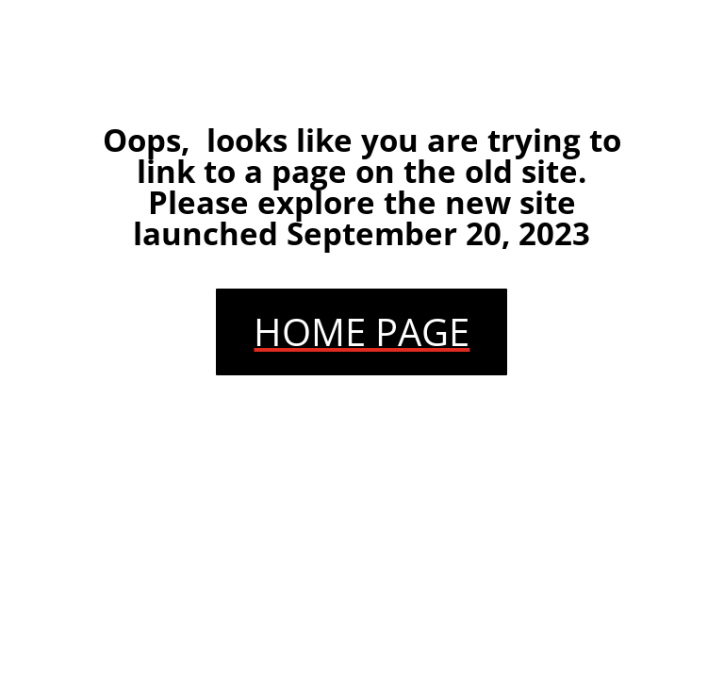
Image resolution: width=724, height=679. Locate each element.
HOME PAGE (361, 331)
